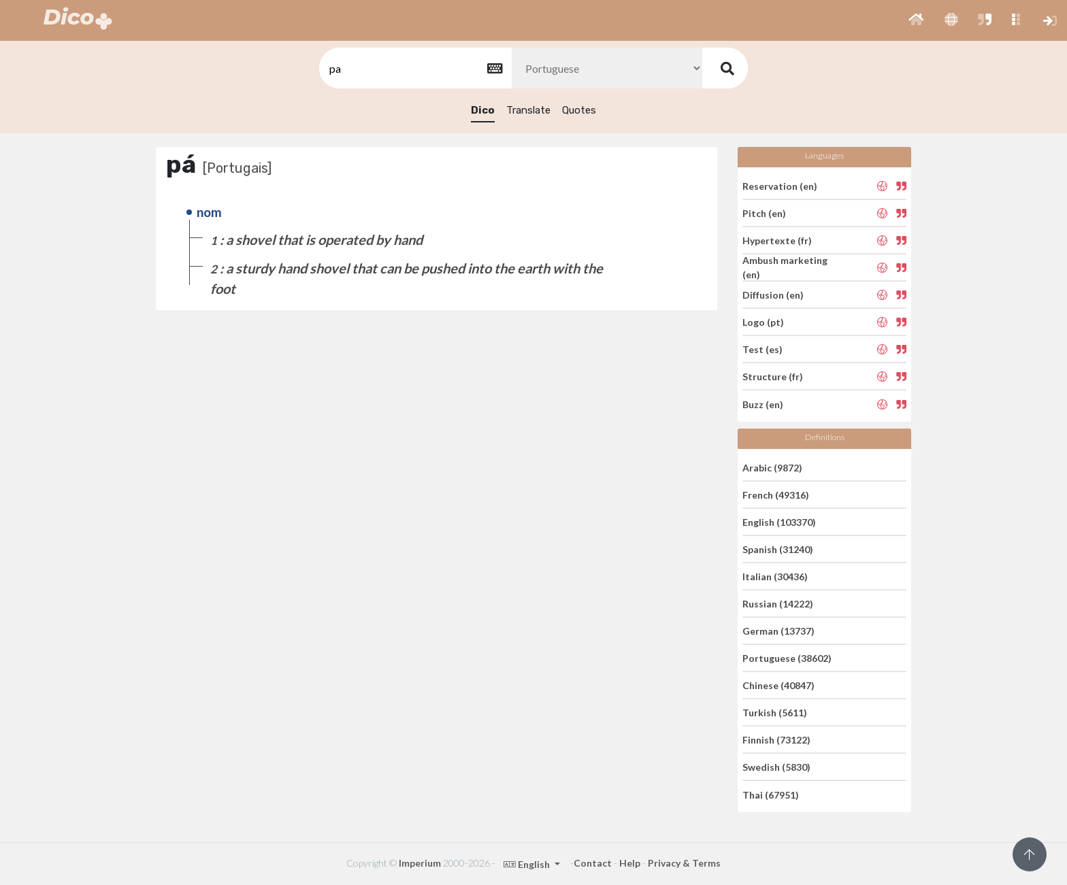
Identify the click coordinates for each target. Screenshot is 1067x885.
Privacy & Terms (684, 863)
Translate (528, 110)
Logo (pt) (763, 322)
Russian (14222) (777, 604)
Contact (593, 863)
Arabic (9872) (772, 467)
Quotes (579, 110)
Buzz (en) (762, 404)
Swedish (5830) (776, 767)
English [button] (528, 864)
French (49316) (775, 495)
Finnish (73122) (776, 740)
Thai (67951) (770, 794)
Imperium (420, 863)
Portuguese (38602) (787, 658)
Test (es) (762, 349)
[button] (916, 20)
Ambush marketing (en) (784, 267)
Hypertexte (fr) (777, 240)
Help (629, 863)
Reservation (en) (779, 185)
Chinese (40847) (778, 685)
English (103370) (779, 522)
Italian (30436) (775, 576)
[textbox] (414, 68)
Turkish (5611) (774, 712)
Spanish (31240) (777, 549)
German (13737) (778, 631)
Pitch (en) (764, 213)
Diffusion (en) (773, 295)
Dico (483, 110)
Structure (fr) (772, 376)
